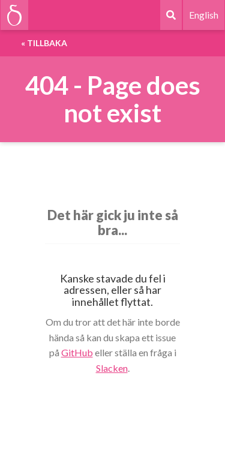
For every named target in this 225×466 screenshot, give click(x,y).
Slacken (112, 368)
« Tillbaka (44, 43)
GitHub (77, 352)
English (203, 14)
